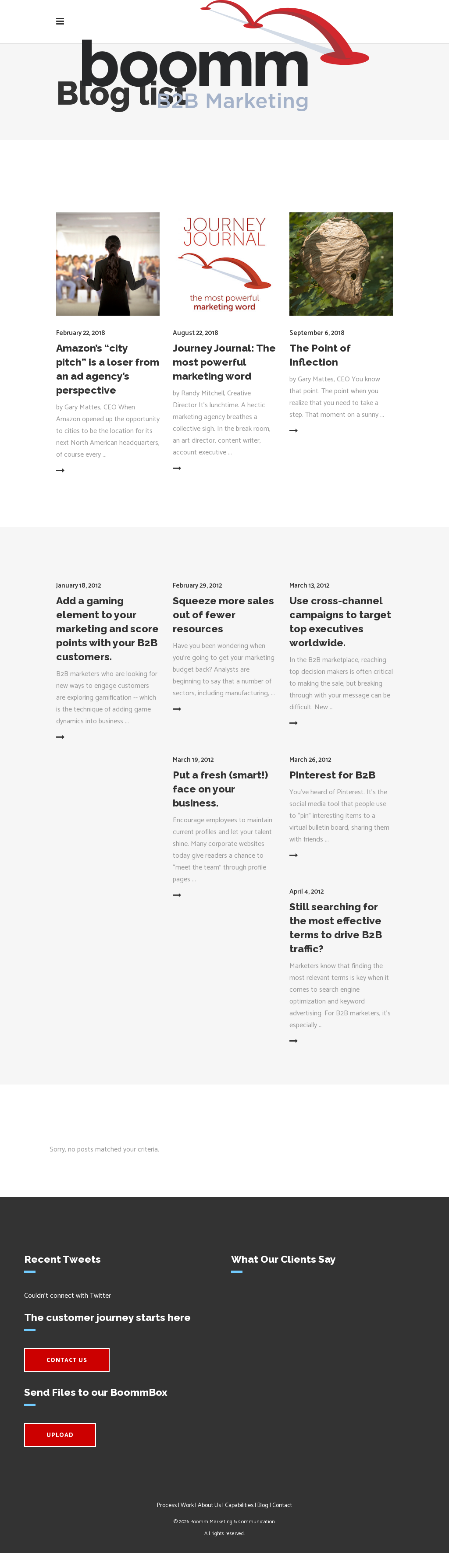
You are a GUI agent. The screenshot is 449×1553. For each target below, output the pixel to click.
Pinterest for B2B (332, 775)
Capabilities (239, 1505)
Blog (262, 1505)
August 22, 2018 (195, 333)
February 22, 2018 (80, 333)
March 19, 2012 (193, 759)
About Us (209, 1505)
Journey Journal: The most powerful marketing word (224, 362)
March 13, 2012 (309, 585)
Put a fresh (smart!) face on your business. (220, 789)
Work (187, 1505)
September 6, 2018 (317, 333)
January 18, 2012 (78, 585)
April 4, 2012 (306, 891)
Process (167, 1505)
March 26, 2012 (310, 759)
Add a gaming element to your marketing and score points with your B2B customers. (107, 628)
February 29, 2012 (197, 585)
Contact (282, 1505)
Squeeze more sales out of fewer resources (223, 614)
